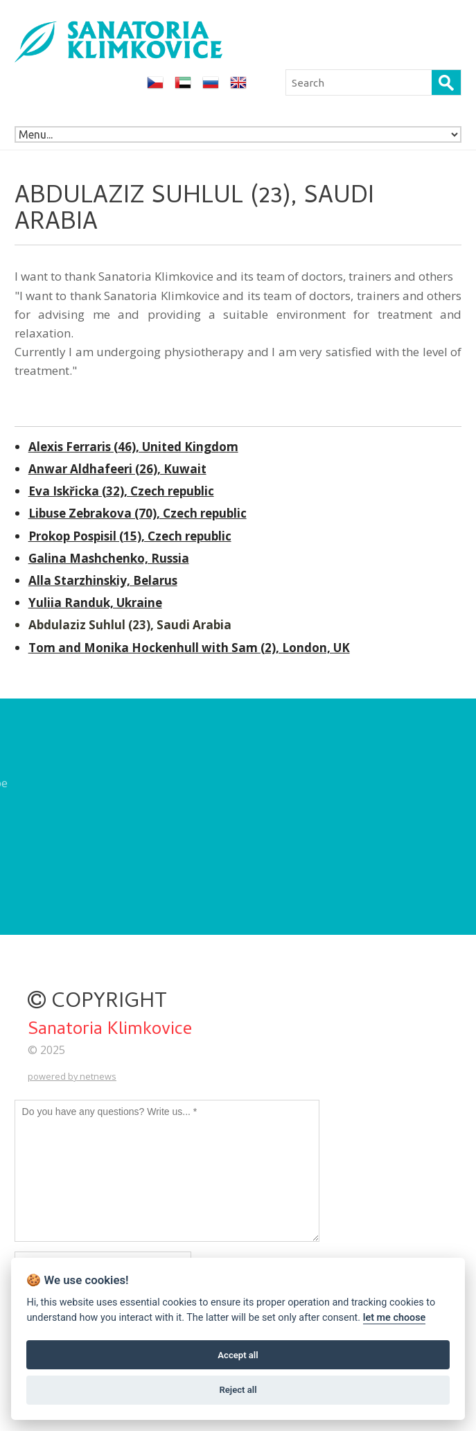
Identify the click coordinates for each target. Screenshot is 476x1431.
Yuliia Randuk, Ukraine (95, 603)
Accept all (238, 1355)
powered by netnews (72, 1076)
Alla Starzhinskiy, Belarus (102, 580)
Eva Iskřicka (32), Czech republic (121, 491)
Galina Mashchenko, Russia (108, 558)
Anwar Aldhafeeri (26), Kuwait (117, 469)
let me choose (394, 1318)
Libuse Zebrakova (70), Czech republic (137, 513)
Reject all (237, 1390)
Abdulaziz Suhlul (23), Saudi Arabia (129, 625)
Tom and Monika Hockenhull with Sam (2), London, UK (189, 648)
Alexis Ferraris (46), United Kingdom (133, 447)
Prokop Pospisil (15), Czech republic (129, 536)
